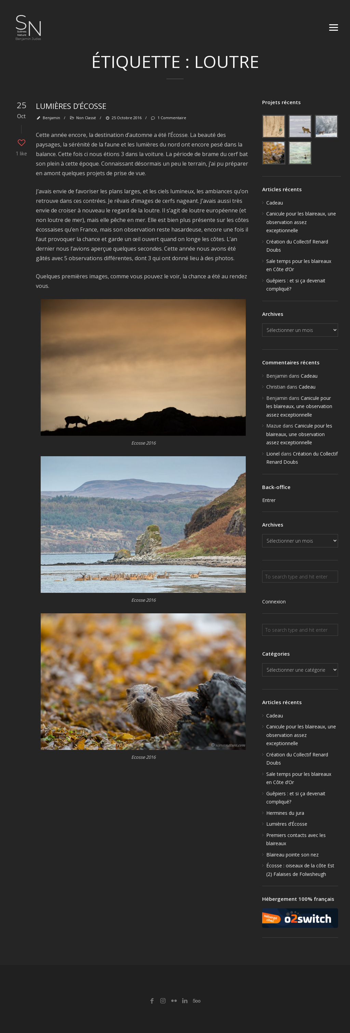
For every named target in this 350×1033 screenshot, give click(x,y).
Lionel (273, 453)
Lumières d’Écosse (71, 106)
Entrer (268, 500)
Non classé (86, 117)
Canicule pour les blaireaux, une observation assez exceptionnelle (301, 222)
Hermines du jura (285, 813)
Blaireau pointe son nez (292, 854)
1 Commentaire (168, 117)
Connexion (274, 601)
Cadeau (274, 202)
